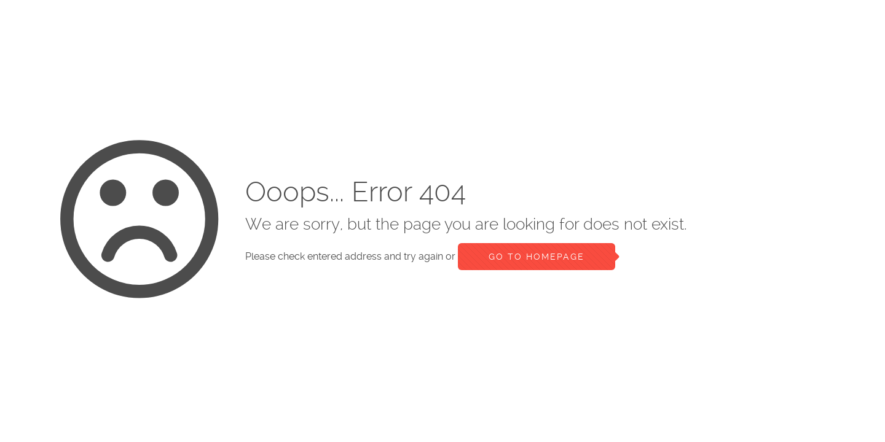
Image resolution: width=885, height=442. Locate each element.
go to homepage (536, 257)
